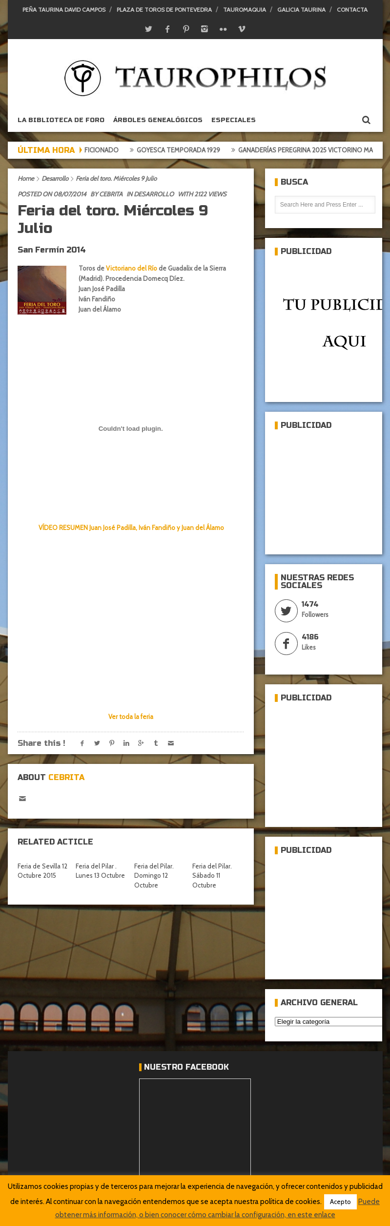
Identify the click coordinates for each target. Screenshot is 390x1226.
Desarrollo (54, 178)
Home (26, 178)
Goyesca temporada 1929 (183, 150)
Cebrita (111, 194)
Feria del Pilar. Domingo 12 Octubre (154, 875)
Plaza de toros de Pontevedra (164, 9)
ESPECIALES (233, 120)
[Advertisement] (332, 488)
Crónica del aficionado (83, 150)
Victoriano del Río (131, 268)
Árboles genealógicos (158, 120)
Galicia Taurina (301, 9)
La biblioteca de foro (61, 120)
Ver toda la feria (130, 716)
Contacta (352, 9)
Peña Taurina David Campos (63, 9)
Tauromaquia (244, 9)
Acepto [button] (340, 1201)
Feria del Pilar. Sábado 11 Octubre (212, 875)
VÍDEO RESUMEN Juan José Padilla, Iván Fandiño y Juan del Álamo (130, 527)
